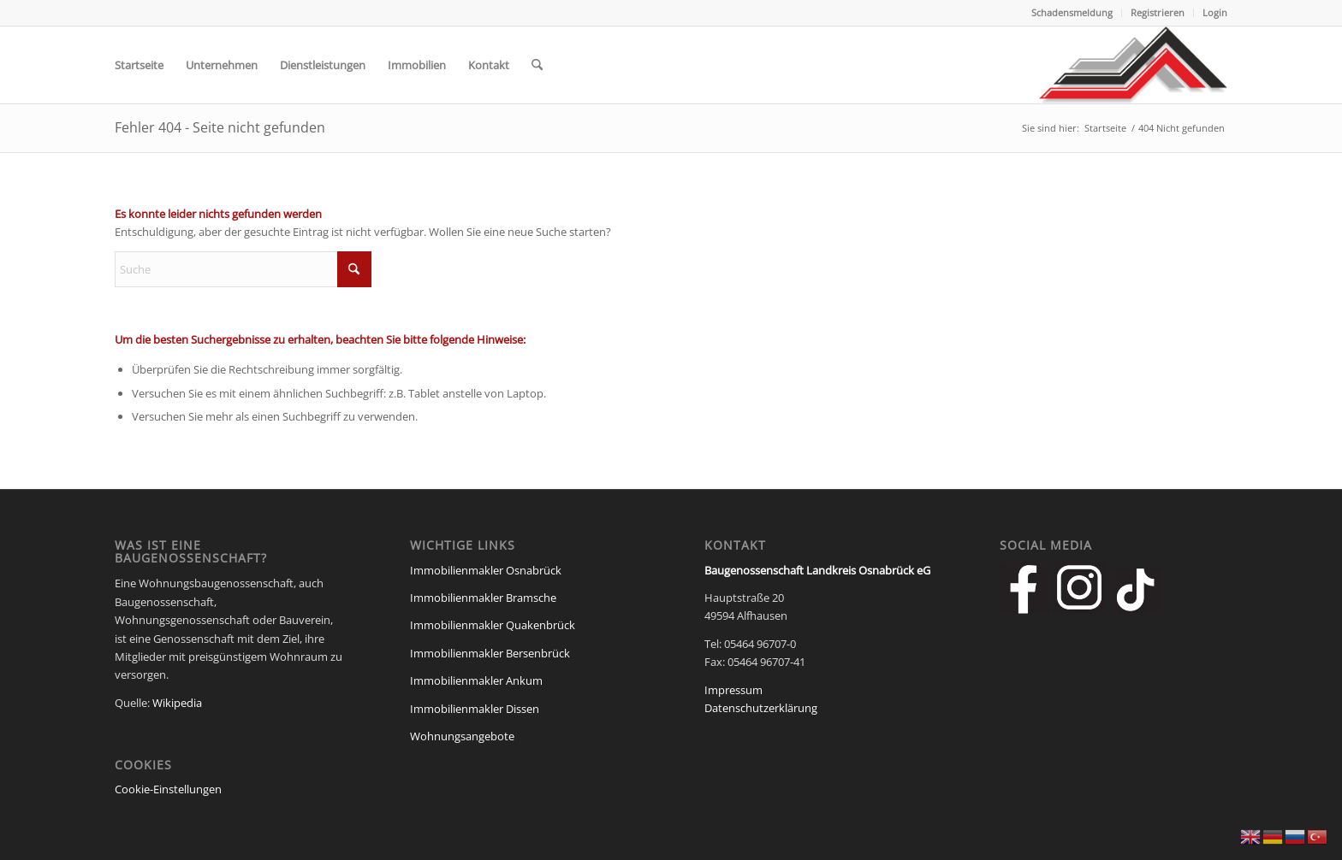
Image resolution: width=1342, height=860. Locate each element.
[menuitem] (1072, 13)
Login (1214, 12)
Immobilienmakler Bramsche (483, 597)
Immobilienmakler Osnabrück (485, 570)
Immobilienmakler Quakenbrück (492, 625)
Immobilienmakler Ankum (476, 680)
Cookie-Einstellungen (168, 789)
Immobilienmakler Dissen (474, 708)
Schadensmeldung (1072, 12)
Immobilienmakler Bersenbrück (490, 653)
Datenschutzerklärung (760, 708)
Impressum (733, 690)
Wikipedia (177, 702)
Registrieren (1158, 12)
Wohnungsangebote (462, 736)
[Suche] (537, 65)
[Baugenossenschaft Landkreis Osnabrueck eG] (1133, 65)
